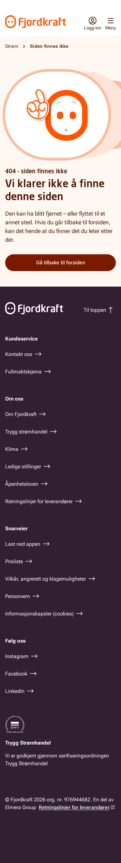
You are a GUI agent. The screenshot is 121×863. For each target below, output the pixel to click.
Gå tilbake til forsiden (60, 262)
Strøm (11, 46)
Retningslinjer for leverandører (74, 807)
